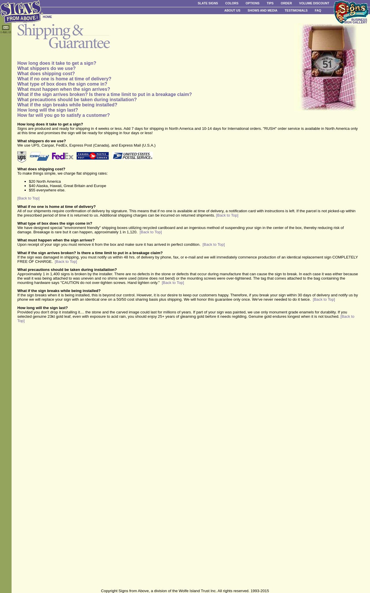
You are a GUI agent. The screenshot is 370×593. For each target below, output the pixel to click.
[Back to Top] (28, 198)
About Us (232, 10)
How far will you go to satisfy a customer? (63, 115)
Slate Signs (208, 3)
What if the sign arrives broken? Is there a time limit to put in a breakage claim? (104, 94)
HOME (47, 17)
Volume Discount (314, 3)
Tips (270, 3)
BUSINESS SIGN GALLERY (355, 21)
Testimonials (296, 10)
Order (286, 3)
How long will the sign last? (47, 110)
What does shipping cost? (46, 73)
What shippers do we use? (46, 68)
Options (253, 3)
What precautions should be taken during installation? (77, 99)
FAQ (318, 10)
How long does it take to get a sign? (56, 63)
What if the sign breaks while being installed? (67, 104)
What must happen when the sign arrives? (63, 89)
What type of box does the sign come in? (62, 84)
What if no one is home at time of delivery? (64, 78)
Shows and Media (263, 10)
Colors (231, 3)
